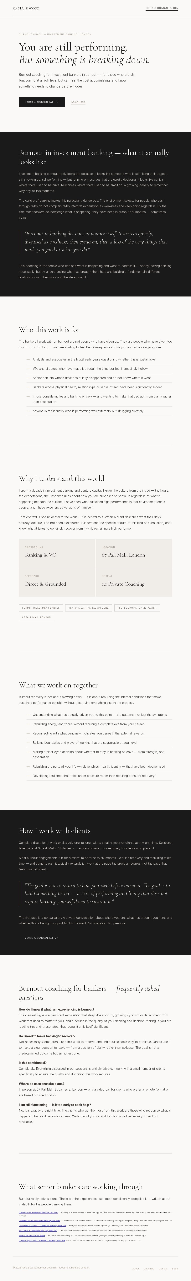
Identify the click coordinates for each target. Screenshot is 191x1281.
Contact (163, 1268)
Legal (175, 1268)
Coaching (149, 1268)
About (135, 1268)
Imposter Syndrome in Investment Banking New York (42, 1240)
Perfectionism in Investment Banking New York (39, 1221)
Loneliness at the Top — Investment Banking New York (42, 1226)
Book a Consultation (162, 8)
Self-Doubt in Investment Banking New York (38, 1231)
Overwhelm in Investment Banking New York (38, 1213)
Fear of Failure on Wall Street (32, 1236)
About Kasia (78, 101)
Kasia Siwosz (26, 8)
